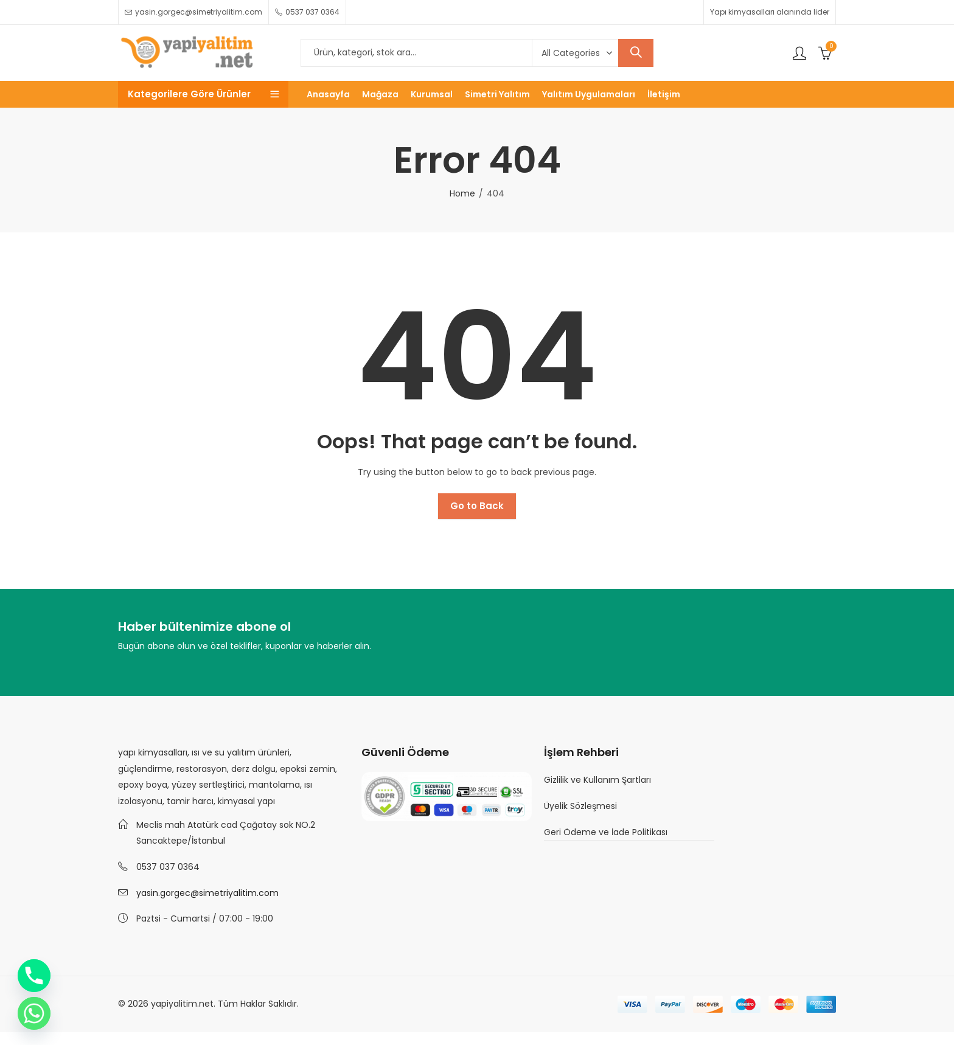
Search (635, 53)
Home (462, 193)
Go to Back (477, 505)
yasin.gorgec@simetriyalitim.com (207, 893)
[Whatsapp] (34, 1013)
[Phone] (34, 975)
